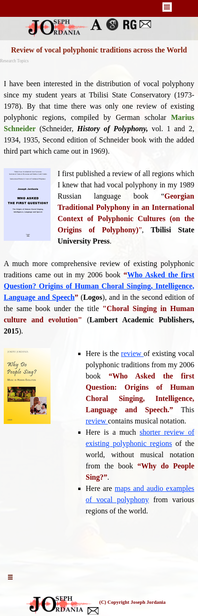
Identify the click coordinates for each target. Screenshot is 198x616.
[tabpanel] (99, 314)
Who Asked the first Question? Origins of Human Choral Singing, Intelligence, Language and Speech (99, 286)
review (132, 353)
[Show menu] (167, 7)
